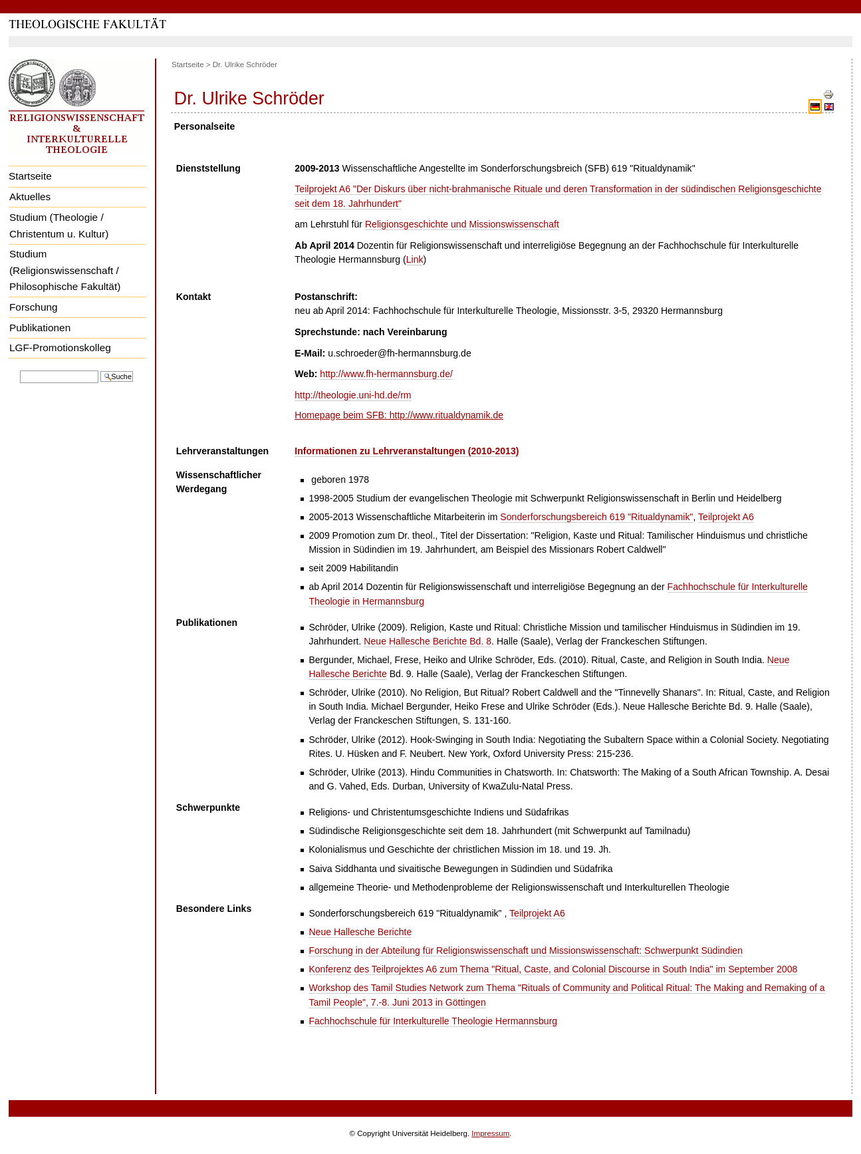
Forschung (33, 307)
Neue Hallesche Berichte (360, 932)
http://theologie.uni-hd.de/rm (353, 395)
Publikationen (39, 327)
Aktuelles (30, 196)
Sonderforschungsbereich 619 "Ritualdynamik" (596, 516)
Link (415, 259)
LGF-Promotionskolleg (60, 347)
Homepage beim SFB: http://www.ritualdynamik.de (399, 415)
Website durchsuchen (19, 369)
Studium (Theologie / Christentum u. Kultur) (58, 225)
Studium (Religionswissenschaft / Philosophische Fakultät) (64, 270)
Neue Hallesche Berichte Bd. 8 (427, 641)
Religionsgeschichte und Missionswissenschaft (462, 224)
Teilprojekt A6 (726, 516)
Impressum (490, 1133)
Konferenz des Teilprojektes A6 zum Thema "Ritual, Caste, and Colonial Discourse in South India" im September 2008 (552, 969)
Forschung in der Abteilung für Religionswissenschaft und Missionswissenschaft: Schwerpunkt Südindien (525, 950)
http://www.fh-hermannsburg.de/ (386, 373)
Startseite (30, 176)
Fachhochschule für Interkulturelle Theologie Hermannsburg (432, 1021)
